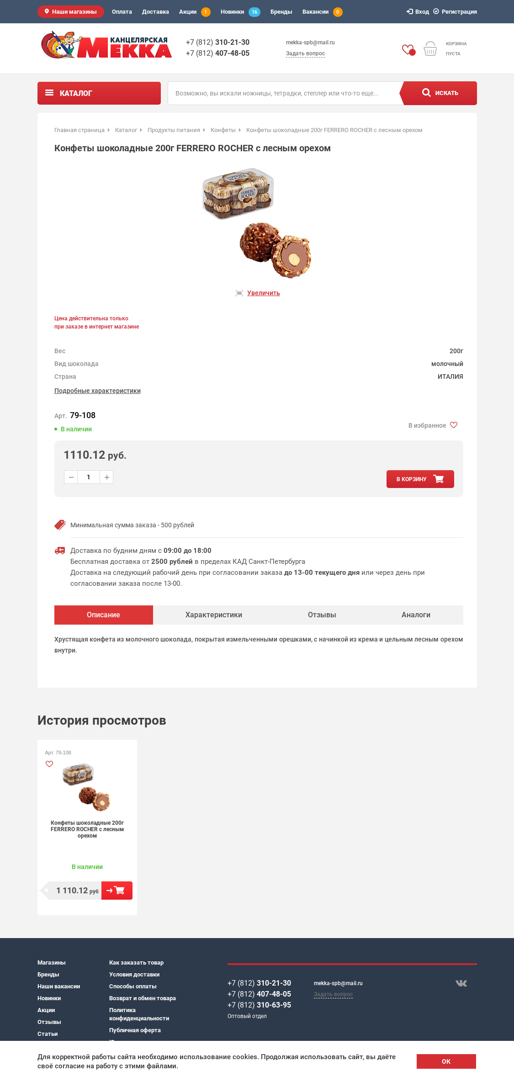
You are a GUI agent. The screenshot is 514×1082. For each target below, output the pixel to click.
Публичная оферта (135, 1030)
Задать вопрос (305, 53)
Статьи (47, 1033)
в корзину (412, 479)
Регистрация (456, 11)
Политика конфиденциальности (139, 1014)
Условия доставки (134, 974)
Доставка (155, 11)
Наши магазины (74, 11)
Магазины (51, 962)
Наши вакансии (58, 986)
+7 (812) (217, 42)
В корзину (116, 890)
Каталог (76, 93)
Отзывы (49, 1021)
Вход (419, 11)
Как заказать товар (136, 962)
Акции (195, 12)
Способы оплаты (133, 986)
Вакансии (322, 12)
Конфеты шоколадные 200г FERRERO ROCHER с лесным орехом (87, 829)
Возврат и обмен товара (142, 998)
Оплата (122, 11)
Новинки (240, 12)
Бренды (281, 11)
